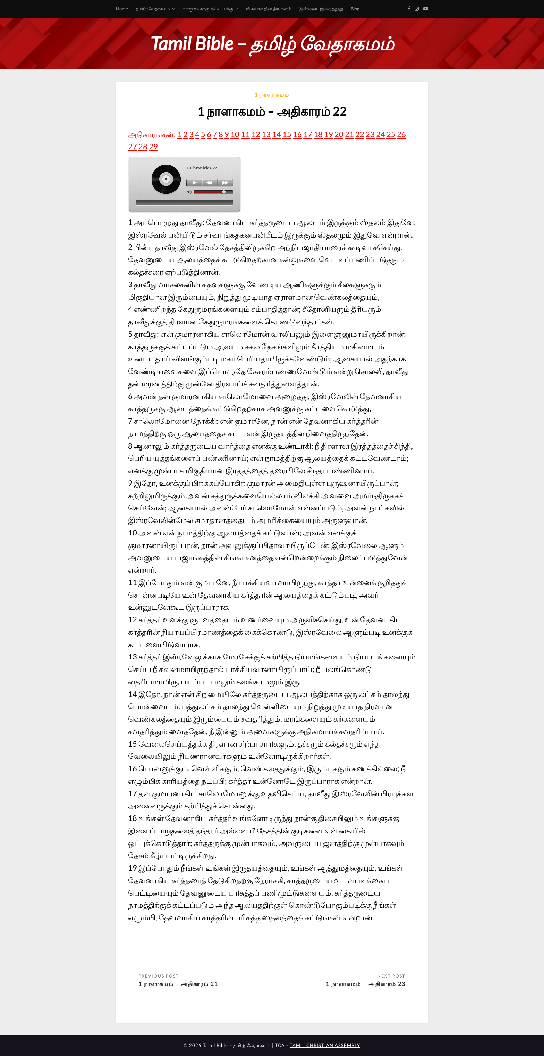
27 (132, 146)
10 (234, 134)
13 (266, 134)
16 (297, 134)
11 (245, 134)
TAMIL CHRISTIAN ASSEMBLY (325, 1045)
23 (370, 134)
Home (122, 8)
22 (359, 134)
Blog (355, 8)
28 (142, 146)
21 (349, 134)
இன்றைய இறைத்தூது (321, 8)
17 (307, 134)
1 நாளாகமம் (272, 94)
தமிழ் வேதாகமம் (153, 8)
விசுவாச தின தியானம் (268, 8)
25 (391, 134)
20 (338, 134)
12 (255, 134)
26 (401, 134)
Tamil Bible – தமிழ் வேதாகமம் (272, 43)
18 (318, 134)
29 (153, 146)
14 (276, 134)
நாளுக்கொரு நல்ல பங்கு (207, 8)
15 (286, 134)
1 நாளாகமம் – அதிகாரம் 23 (366, 983)
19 (328, 134)
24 (380, 134)
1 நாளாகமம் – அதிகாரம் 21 (178, 983)
